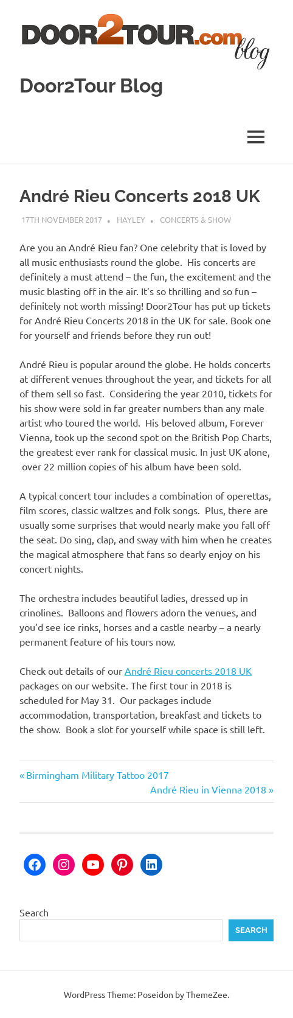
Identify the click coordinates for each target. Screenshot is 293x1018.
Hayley (131, 219)
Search (34, 912)
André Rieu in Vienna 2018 (208, 789)
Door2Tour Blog (91, 85)
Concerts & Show (195, 219)
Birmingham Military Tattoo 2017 (97, 775)
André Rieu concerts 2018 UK (188, 670)
